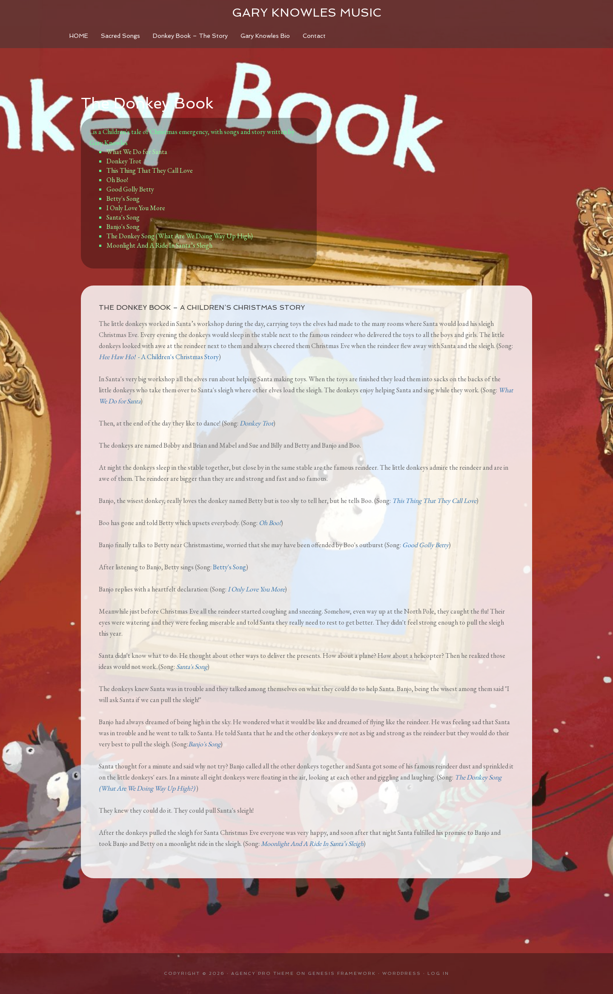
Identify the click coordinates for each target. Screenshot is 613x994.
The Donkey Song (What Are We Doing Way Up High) (179, 235)
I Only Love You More (135, 207)
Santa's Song (123, 217)
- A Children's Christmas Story (159, 356)
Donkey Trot (123, 161)
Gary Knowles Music (306, 13)
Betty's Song (123, 198)
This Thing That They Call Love (149, 170)
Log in (438, 973)
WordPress (401, 973)
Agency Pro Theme (262, 973)
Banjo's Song (123, 226)
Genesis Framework (342, 973)
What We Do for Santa (136, 151)
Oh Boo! (117, 179)
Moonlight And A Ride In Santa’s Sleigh (159, 245)
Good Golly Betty (130, 189)
